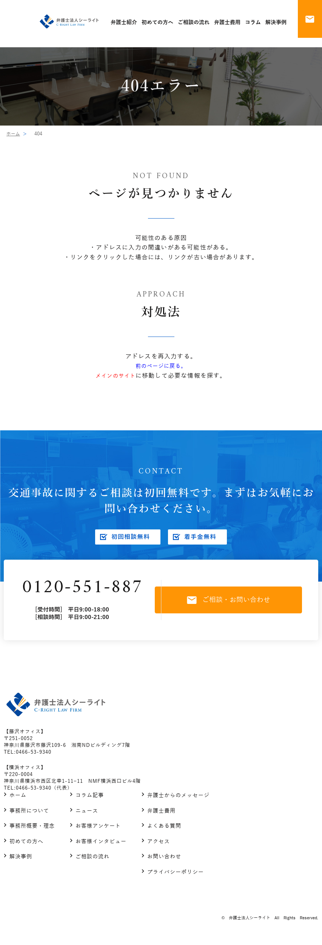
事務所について (29, 813)
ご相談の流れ (92, 859)
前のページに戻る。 (161, 366)
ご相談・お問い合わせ (232, 601)
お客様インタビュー (100, 844)
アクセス (158, 844)
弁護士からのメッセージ (178, 798)
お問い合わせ (164, 859)
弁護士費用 (161, 813)
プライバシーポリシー (175, 874)
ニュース (86, 813)
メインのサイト (115, 375)
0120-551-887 (84, 589)
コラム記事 (89, 798)
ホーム (13, 134)
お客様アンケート (98, 829)
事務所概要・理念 (32, 829)
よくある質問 (164, 829)
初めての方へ (26, 844)
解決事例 (20, 859)
